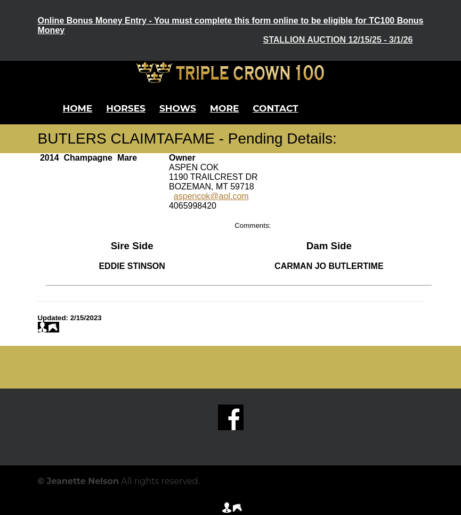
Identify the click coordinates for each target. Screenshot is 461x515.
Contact (275, 108)
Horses (125, 108)
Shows (177, 108)
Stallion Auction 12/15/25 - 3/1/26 (338, 39)
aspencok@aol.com (211, 196)
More (224, 108)
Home (78, 108)
